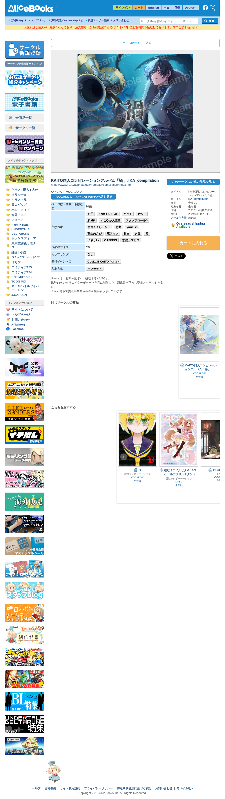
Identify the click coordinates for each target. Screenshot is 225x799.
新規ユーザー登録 (98, 20)
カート (139, 7)
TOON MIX (18, 281)
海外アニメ (19, 215)
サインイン (123, 7)
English (153, 7)
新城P (91, 220)
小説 (23, 252)
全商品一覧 (20, 118)
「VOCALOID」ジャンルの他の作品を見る (82, 196)
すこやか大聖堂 (110, 220)
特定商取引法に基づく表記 (134, 788)
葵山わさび (94, 233)
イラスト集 (19, 200)
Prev (123, 457)
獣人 (26, 189)
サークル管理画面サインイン (24, 63)
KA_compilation (198, 198)
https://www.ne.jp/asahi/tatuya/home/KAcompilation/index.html (91, 184)
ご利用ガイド (18, 20)
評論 (14, 252)
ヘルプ (36, 788)
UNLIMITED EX (22, 277)
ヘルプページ (39, 20)
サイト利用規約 (70, 788)
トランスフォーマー (25, 238)
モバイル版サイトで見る (135, 43)
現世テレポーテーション (137, 474)
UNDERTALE (20, 229)
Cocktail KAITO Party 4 (103, 261)
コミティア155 (21, 267)
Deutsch (190, 7)
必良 (137, 233)
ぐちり (141, 214)
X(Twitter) (18, 324)
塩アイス (112, 233)
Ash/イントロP (108, 214)
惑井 (118, 227)
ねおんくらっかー (98, 227)
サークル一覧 (22, 128)
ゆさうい (93, 240)
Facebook (18, 329)
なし (90, 254)
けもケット (19, 262)
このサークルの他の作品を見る (193, 182)
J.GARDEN (19, 295)
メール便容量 (179, 217)
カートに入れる (193, 243)
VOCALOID (74, 191)
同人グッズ (19, 205)
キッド (127, 214)
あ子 (90, 214)
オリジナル (19, 194)
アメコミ (17, 220)
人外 (35, 189)
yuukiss (132, 227)
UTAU (179, 482)
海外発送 (67, 20)
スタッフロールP (137, 220)
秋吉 (126, 233)
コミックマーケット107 (25, 257)
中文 (166, 7)
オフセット (94, 268)
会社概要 (50, 788)
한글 (177, 7)
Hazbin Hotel (20, 225)
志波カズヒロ (130, 240)
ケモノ (16, 189)
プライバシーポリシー (98, 788)
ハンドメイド (20, 210)
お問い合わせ (121, 20)
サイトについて (22, 309)
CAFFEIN (110, 240)
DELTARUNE (20, 233)
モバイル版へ (185, 788)
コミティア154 (21, 272)
